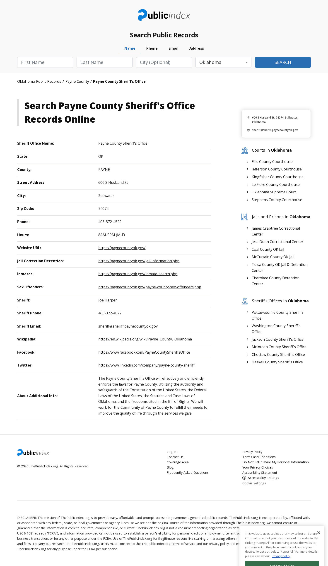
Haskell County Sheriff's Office (277, 362)
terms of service (183, 544)
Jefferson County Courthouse (277, 169)
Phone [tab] (152, 48)
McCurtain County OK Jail (273, 256)
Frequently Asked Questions (188, 472)
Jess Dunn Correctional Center (277, 241)
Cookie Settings (254, 483)
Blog (170, 467)
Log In (171, 451)
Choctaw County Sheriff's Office (278, 354)
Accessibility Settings (263, 478)
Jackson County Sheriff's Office (278, 339)
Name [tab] (129, 48)
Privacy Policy (252, 451)
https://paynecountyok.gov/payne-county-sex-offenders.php (149, 286)
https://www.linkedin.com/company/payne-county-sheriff (146, 365)
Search (283, 62)
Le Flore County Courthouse (276, 184)
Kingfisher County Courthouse (278, 176)
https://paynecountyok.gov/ (121, 247)
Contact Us (175, 457)
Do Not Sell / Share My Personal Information (275, 462)
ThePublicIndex (164, 15)
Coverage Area (178, 462)
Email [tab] (173, 48)
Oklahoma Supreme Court (274, 191)
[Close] (319, 545)
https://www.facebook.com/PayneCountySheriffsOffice (144, 352)
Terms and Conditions (259, 457)
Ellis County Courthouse (272, 161)
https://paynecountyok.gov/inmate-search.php (137, 273)
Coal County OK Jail (268, 249)
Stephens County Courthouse (277, 199)
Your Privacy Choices (257, 467)
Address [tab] (196, 48)
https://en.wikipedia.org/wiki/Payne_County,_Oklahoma (145, 339)
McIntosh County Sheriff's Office (279, 346)
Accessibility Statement (259, 472)
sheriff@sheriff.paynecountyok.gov (275, 130)
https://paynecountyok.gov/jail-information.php (138, 260)
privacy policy (219, 544)
